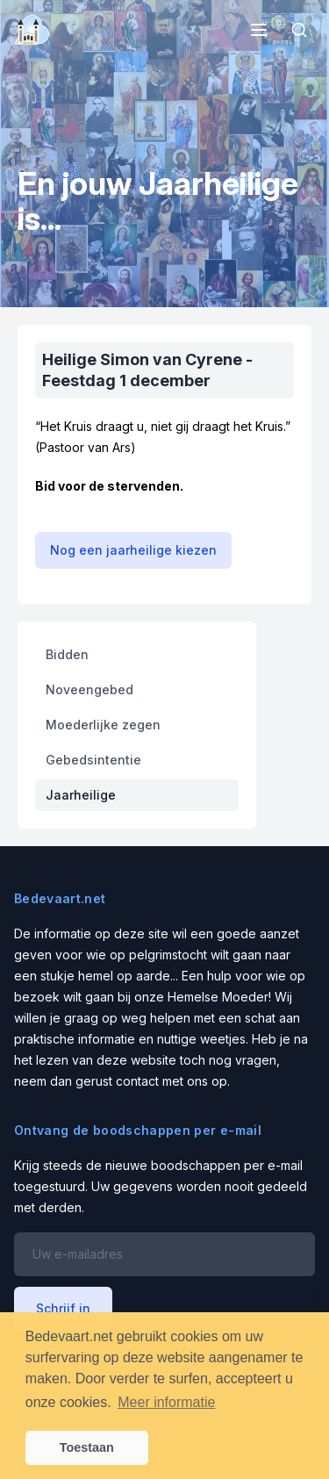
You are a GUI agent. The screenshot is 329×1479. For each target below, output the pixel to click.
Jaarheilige (81, 794)
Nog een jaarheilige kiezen (133, 549)
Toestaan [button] (87, 1447)
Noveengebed (89, 689)
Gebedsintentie (93, 759)
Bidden (67, 654)
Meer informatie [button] (166, 1402)
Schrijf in (63, 1308)
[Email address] (164, 1254)
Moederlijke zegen (103, 724)
